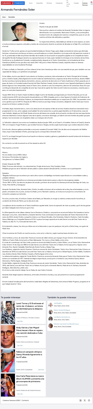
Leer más (20, 321)
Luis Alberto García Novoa (62, 317)
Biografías (11, 17)
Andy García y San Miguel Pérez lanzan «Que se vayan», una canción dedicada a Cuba (29, 330)
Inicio (4, 17)
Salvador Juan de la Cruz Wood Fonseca (66, 324)
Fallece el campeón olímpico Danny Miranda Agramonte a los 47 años (29, 354)
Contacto (25, 400)
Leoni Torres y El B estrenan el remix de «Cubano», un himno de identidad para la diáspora (30, 306)
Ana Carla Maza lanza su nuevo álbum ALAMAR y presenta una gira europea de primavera (30, 379)
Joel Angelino (58, 303)
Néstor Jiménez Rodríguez (62, 310)
